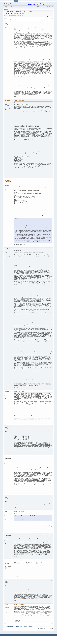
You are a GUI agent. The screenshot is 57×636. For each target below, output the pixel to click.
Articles (33, 4)
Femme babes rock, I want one (29, 215)
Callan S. (6, 511)
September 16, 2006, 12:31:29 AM (19, 391)
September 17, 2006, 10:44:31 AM (19, 511)
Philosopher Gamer (17, 575)
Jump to (39, 628)
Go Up (5, 624)
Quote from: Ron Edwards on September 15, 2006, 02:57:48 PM (25, 515)
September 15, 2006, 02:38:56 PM (19, 180)
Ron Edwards (7, 100)
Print (52, 624)
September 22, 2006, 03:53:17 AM (19, 604)
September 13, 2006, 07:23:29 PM (19, 100)
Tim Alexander (8, 22)
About (29, 4)
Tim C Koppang (8, 391)
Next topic (51, 16)
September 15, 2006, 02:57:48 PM (19, 248)
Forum (37, 4)
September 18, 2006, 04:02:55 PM (19, 534)
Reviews (42, 4)
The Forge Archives (9, 4)
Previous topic (45, 16)
